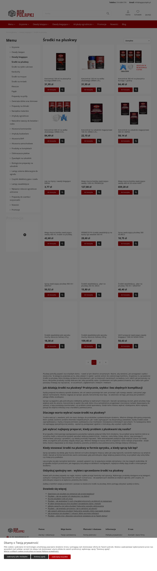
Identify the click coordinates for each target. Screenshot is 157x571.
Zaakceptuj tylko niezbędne (17, 557)
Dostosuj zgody (39, 557)
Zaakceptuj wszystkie (60, 557)
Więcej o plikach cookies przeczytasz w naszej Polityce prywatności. (31, 551)
